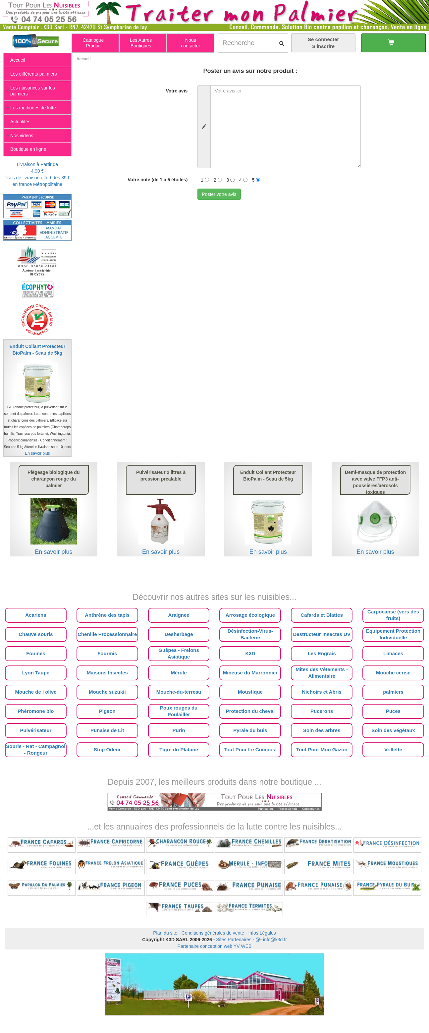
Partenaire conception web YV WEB (215, 946)
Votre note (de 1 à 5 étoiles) (158, 179)
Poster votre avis (219, 194)
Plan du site (165, 933)
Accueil (84, 59)
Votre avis (177, 90)
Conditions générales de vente (213, 933)
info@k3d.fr (275, 939)
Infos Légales (262, 933)
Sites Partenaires (233, 939)
